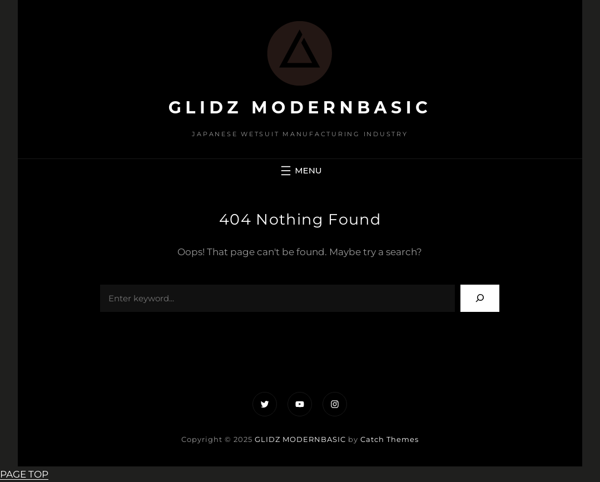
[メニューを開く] (299, 170)
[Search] (480, 298)
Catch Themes (389, 439)
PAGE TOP (24, 474)
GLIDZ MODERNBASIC (300, 107)
